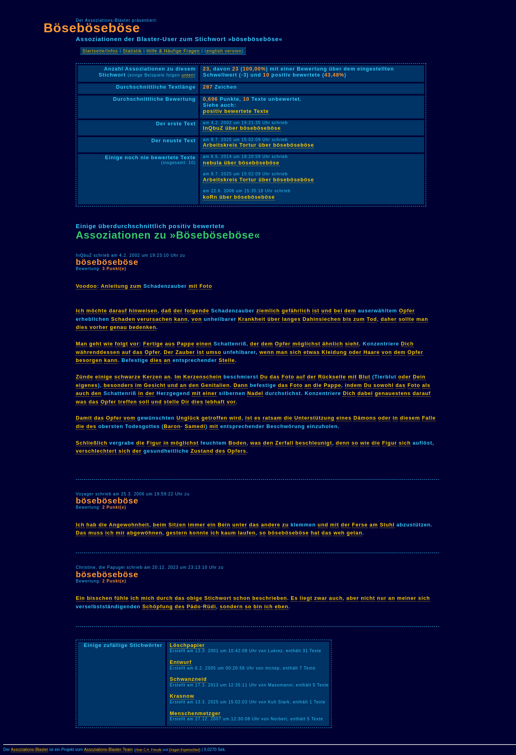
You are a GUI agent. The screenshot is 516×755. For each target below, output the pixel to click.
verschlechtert (96, 451)
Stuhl (387, 525)
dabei (365, 393)
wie (108, 344)
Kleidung (334, 352)
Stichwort (217, 598)
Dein (419, 377)
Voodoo (86, 286)
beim (159, 525)
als (426, 385)
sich (296, 352)
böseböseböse (107, 261)
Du (264, 377)
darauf (118, 311)
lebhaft (215, 402)
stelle (171, 402)
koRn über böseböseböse (239, 197)
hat (315, 533)
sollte (406, 319)
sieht (352, 344)
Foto (206, 286)
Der (168, 352)
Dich (407, 344)
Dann (240, 385)
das (138, 352)
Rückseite (332, 377)
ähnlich (332, 344)
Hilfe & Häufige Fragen (173, 50)
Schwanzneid (188, 679)
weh (339, 533)
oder (355, 352)
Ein (80, 598)
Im (178, 377)
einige (103, 377)
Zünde (84, 377)
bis (347, 319)
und (326, 311)
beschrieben (269, 598)
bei (338, 311)
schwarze (127, 377)
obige (194, 598)
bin (258, 606)
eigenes (87, 385)
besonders (118, 385)
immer (196, 525)
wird (235, 418)
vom (129, 418)
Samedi (195, 426)
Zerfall (284, 443)
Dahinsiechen (322, 319)
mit (193, 286)
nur (382, 598)
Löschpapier (187, 645)
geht (95, 344)
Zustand (202, 451)
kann (181, 319)
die (317, 385)
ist (315, 311)
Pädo (194, 606)
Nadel (255, 393)
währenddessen (98, 352)
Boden (238, 443)
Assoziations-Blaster (29, 749)
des (91, 426)
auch (82, 393)
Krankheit (252, 319)
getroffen (214, 418)
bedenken (142, 327)
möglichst (306, 344)
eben (281, 606)
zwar (320, 598)
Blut (364, 377)
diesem (410, 418)
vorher (98, 327)
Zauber (185, 352)
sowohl (383, 385)
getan (354, 533)
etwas (312, 352)
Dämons (365, 418)
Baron (172, 426)
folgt (121, 344)
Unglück (188, 418)
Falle (429, 418)
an (167, 360)
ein (211, 525)
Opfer (407, 311)
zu (285, 525)
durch (164, 598)
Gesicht (155, 385)
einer (210, 393)
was (81, 402)
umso (213, 352)
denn (343, 443)
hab (91, 525)
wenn (266, 352)
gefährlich (296, 311)
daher (389, 319)
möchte (96, 311)
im (138, 385)
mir (120, 533)
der (178, 311)
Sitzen (177, 525)
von (196, 319)
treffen (127, 402)
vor (134, 344)
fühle (121, 598)
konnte (199, 533)
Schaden (123, 319)
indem (353, 385)
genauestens (393, 393)
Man (81, 344)
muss (95, 533)
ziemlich (268, 311)
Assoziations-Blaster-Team (108, 749)
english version (224, 50)
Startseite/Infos (100, 50)
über (273, 319)
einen (204, 344)
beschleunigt (313, 443)
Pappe (185, 344)
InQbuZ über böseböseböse (242, 128)
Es (294, 598)
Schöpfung (157, 606)
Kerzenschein (202, 377)
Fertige (153, 344)
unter (239, 525)
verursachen (154, 319)
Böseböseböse (92, 28)
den (194, 385)
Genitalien (215, 385)
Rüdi (209, 606)
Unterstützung (314, 418)
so (355, 443)
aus (170, 344)
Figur (154, 443)
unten (187, 75)
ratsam (272, 418)
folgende (197, 311)
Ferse (360, 525)
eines (344, 418)
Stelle (227, 360)
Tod (372, 319)
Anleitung (114, 286)
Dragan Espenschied (184, 750)
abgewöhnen (144, 533)
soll (144, 402)
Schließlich (92, 443)
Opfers (236, 451)
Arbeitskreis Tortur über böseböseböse (258, 145)
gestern (176, 533)
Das (81, 533)
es (257, 418)
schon (241, 598)
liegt (306, 598)
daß (166, 311)
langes (291, 319)
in (141, 393)
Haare (371, 352)
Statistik (132, 50)
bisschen (99, 598)
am (374, 525)
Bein (224, 525)
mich (148, 598)
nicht (368, 598)
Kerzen (152, 377)
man (422, 319)
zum (136, 286)
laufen (247, 533)
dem (350, 311)
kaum (228, 533)
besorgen (89, 360)
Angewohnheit (129, 525)
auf (126, 352)
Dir (185, 402)
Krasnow (182, 696)
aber (352, 598)
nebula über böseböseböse (241, 163)
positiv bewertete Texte (236, 111)
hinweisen (143, 311)
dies (82, 327)
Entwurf (181, 662)
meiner (406, 598)
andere (270, 525)
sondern (231, 606)
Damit (84, 418)
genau (118, 327)
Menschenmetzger (195, 713)
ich (109, 533)
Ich (80, 311)
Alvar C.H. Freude (148, 750)
